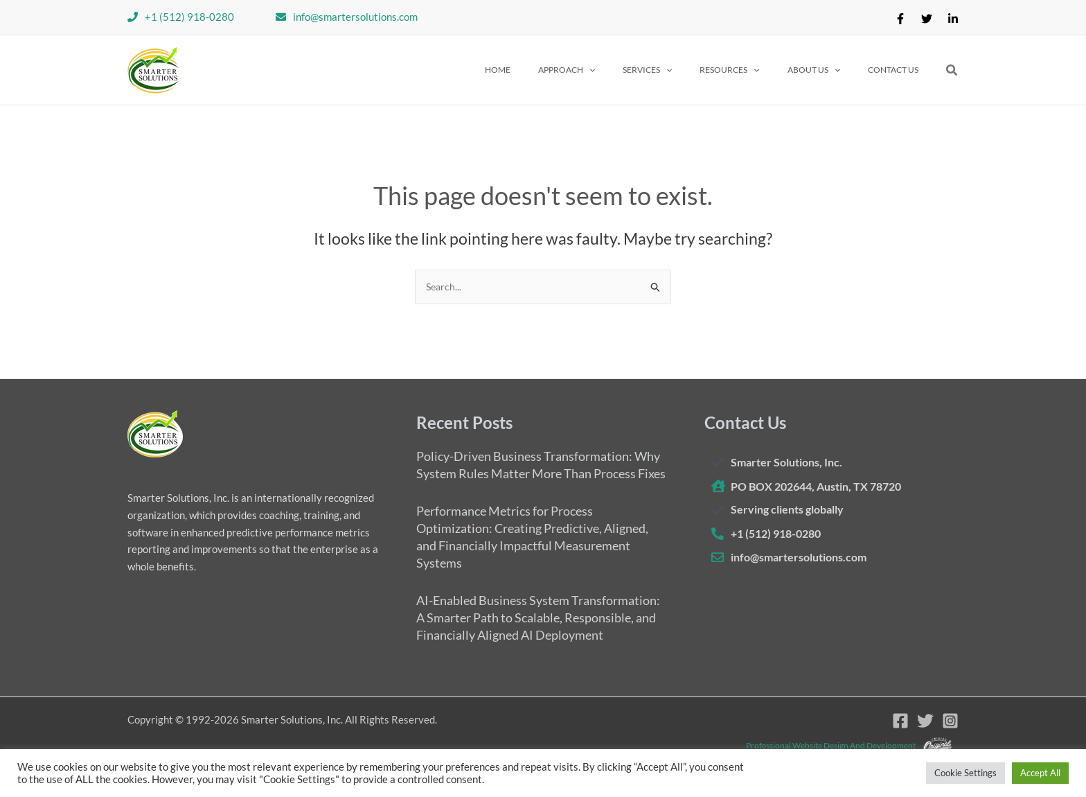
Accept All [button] (1040, 772)
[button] (616, 70)
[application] (639, 70)
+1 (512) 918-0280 (189, 16)
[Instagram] (950, 720)
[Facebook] (900, 18)
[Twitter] (926, 18)
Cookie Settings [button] (965, 772)
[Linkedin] (953, 18)
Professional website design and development (831, 744)
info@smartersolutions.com (355, 16)
